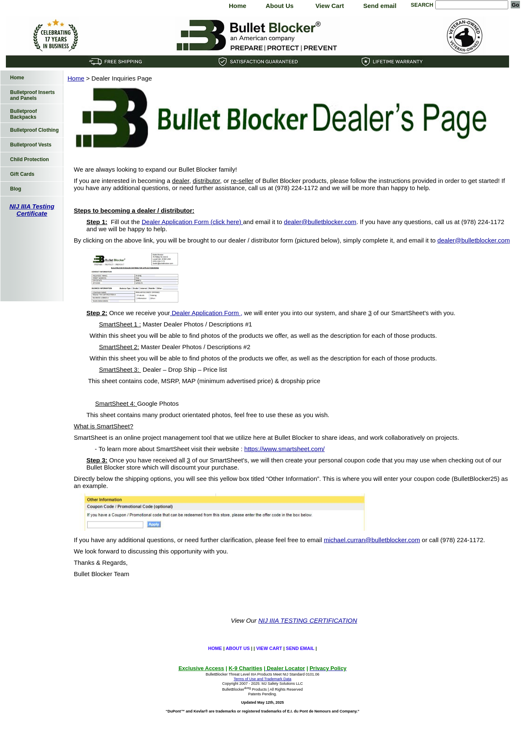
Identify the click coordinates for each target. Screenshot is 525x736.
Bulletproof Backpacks (23, 114)
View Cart (329, 5)
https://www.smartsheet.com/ (284, 448)
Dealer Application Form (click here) (192, 221)
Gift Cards (22, 174)
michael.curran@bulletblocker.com (372, 539)
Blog (15, 189)
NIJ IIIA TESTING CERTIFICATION (307, 620)
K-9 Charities (245, 668)
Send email (379, 5)
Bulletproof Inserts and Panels (32, 95)
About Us (279, 5)
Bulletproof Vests (31, 145)
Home (238, 5)
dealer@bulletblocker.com (320, 221)
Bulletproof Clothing (34, 130)
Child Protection (29, 159)
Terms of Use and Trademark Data (262, 679)
